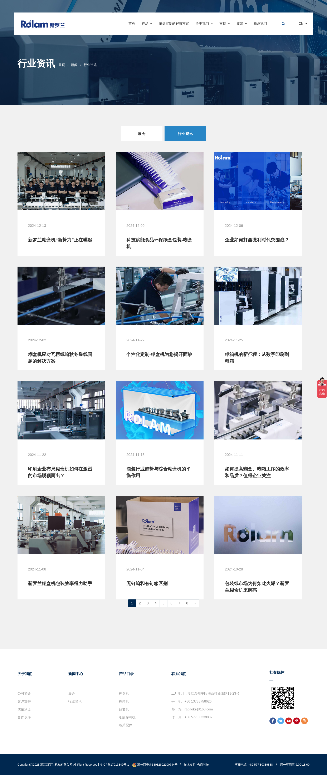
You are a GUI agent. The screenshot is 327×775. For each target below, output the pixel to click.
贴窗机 (124, 709)
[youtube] (288, 721)
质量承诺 (24, 709)
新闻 (239, 23)
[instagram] (304, 721)
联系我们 (260, 23)
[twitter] (280, 721)
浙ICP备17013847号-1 (114, 764)
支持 (222, 23)
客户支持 (24, 701)
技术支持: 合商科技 (196, 764)
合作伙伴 (24, 717)
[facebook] (272, 721)
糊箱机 (124, 701)
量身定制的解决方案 (174, 23)
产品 (145, 23)
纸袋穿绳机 (127, 717)
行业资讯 (90, 65)
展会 (71, 693)
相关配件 (125, 725)
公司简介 (24, 693)
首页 (131, 23)
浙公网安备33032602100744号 (154, 764)
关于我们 (202, 23)
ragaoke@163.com (199, 709)
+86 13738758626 (198, 701)
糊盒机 (124, 693)
